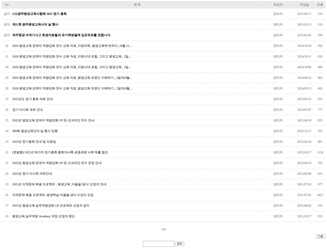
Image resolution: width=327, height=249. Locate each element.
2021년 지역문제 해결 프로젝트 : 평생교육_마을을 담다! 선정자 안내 (59, 184)
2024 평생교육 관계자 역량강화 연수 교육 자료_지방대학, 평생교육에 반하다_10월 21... (72, 45)
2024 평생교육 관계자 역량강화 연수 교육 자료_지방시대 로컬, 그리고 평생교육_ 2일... (71, 56)
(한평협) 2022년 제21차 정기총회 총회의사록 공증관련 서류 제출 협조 (60, 152)
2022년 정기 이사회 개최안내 (32, 173)
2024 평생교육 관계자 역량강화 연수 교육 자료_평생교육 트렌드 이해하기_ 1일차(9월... (72, 88)
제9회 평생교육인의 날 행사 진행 (35, 131)
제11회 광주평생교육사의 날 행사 (35, 24)
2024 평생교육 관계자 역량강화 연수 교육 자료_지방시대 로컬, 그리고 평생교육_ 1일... (71, 67)
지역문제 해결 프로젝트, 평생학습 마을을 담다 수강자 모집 (53, 195)
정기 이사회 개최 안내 (27, 109)
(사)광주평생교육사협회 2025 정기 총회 (39, 13)
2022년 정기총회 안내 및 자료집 (34, 141)
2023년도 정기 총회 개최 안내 (32, 99)
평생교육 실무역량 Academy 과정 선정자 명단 (43, 216)
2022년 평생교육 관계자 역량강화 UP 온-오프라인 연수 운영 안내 (57, 163)
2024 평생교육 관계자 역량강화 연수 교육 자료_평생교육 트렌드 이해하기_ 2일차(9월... (72, 77)
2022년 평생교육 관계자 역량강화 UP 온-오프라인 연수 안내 (53, 120)
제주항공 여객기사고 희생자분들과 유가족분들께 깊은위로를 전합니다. (61, 35)
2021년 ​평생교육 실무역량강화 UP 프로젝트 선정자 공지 (51, 205)
